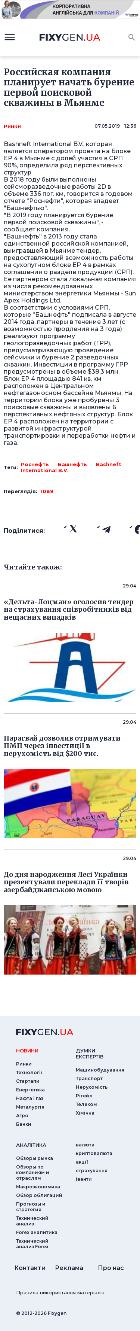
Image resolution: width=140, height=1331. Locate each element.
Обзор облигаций (39, 1195)
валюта (85, 1145)
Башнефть (72, 464)
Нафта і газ (29, 1098)
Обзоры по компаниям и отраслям (32, 1172)
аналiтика (31, 1145)
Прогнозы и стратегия (31, 1206)
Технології (29, 1072)
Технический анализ (32, 1221)
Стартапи (28, 1081)
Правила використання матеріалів (60, 1292)
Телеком (86, 1104)
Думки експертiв (89, 1054)
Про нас (111, 1267)
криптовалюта (94, 1153)
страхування (92, 1170)
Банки (23, 1124)
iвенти (84, 1179)
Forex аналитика (36, 1232)
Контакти (30, 1267)
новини (27, 1051)
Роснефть (35, 464)
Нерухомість (92, 1087)
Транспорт (89, 1078)
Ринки (12, 126)
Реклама (69, 1267)
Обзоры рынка (34, 1158)
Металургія (30, 1107)
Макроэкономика (38, 1186)
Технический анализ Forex (32, 1243)
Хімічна (85, 1113)
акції (82, 1162)
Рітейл (84, 1095)
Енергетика (30, 1090)
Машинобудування (100, 1070)
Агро (22, 1115)
